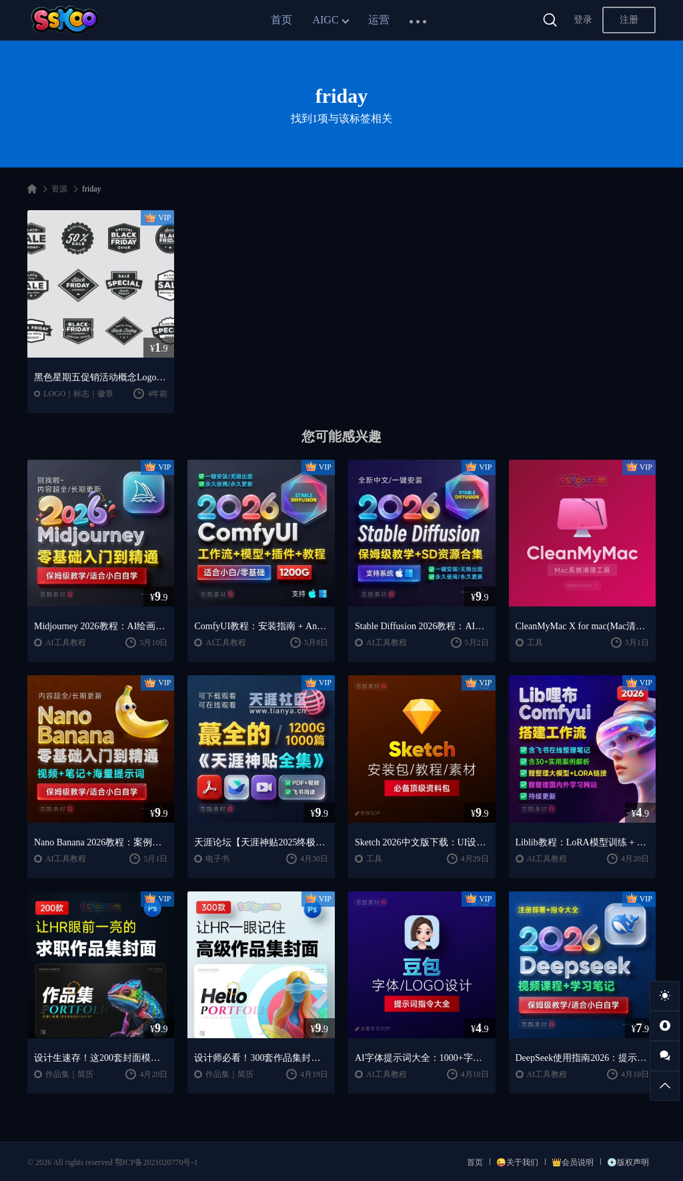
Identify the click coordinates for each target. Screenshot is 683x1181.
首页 (281, 19)
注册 (629, 20)
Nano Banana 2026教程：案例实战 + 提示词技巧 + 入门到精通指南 (101, 842)
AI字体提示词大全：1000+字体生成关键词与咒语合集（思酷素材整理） (422, 1058)
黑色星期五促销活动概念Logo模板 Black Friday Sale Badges (101, 377)
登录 (583, 20)
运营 (379, 19)
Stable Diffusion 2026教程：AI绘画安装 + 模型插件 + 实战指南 (422, 626)
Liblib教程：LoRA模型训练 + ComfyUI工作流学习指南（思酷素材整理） (583, 842)
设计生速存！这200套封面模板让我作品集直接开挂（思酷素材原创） (101, 1058)
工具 (535, 642)
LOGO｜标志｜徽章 (78, 393)
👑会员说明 (573, 1162)
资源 (59, 188)
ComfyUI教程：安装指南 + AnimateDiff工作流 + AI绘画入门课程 (261, 626)
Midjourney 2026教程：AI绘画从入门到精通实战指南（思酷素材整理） (101, 626)
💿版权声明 (628, 1162)
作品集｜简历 (69, 1074)
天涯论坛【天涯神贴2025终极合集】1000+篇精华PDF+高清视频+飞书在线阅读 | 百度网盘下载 (261, 842)
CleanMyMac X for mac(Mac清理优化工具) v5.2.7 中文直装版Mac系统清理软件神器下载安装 (583, 626)
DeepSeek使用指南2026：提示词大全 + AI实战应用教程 (583, 1058)
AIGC (325, 19)
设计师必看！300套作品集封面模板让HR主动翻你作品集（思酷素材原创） (261, 1058)
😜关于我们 (517, 1162)
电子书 (217, 858)
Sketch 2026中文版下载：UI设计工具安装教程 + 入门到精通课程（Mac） (422, 842)
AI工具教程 (65, 642)
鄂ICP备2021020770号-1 (156, 1162)
